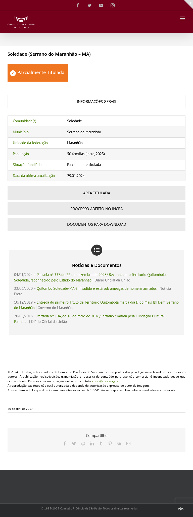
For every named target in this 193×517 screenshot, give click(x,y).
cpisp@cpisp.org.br (105, 381)
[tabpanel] (96, 148)
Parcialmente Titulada (37, 72)
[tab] (96, 101)
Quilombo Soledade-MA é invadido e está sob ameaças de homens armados (97, 288)
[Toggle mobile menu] (182, 18)
